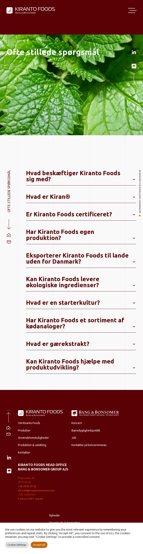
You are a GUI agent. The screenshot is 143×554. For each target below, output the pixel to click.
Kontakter (24, 452)
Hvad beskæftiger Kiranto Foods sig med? (73, 176)
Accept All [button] (39, 544)
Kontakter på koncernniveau (89, 445)
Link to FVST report (30, 498)
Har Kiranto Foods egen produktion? (60, 234)
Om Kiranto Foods (29, 423)
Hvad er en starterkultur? (63, 302)
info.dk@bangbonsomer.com (36, 490)
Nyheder (54, 515)
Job (74, 437)
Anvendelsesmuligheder (33, 437)
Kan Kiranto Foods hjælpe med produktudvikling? (70, 364)
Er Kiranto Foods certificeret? (69, 214)
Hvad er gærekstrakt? (57, 343)
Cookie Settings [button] (16, 544)
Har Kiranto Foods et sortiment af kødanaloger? (75, 323)
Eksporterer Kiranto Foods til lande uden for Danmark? (77, 258)
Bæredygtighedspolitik (86, 430)
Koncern (77, 423)
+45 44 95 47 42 (27, 486)
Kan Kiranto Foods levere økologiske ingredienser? (62, 281)
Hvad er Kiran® (48, 196)
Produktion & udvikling (32, 445)
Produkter (24, 430)
